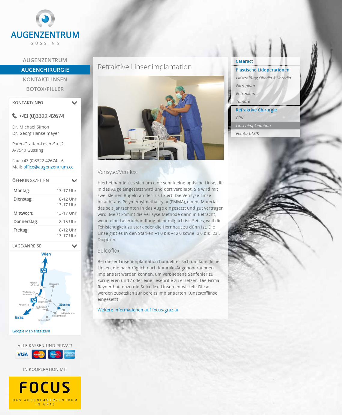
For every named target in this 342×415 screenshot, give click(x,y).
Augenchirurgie (45, 69)
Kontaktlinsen (45, 79)
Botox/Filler (45, 88)
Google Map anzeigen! (31, 331)
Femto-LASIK (247, 133)
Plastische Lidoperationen (262, 70)
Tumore (243, 101)
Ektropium (245, 85)
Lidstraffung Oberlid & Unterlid (263, 77)
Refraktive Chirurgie (256, 110)
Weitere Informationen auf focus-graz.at (138, 310)
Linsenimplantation (253, 125)
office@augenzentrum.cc (48, 167)
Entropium (245, 93)
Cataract (244, 61)
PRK (239, 117)
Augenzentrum (45, 60)
